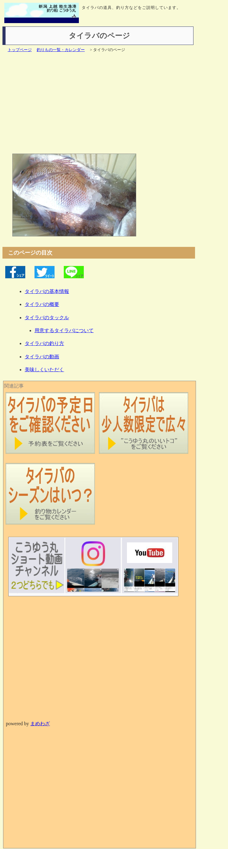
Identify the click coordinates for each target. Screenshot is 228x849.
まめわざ (40, 723)
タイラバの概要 (42, 304)
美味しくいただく (44, 369)
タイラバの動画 (42, 356)
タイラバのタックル (47, 317)
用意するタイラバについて (64, 330)
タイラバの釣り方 (44, 343)
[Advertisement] (102, 105)
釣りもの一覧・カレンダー (61, 49)
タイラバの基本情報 (47, 291)
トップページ (20, 49)
